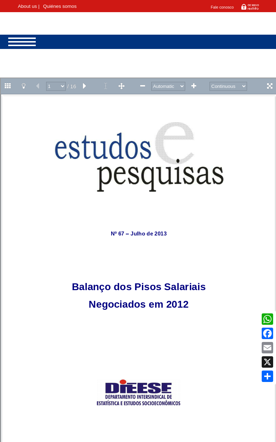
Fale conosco (222, 7)
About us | (29, 6)
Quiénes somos (60, 6)
